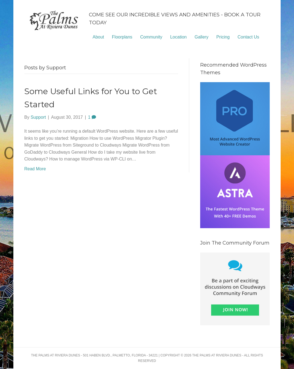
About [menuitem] (98, 37)
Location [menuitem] (178, 37)
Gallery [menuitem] (201, 37)
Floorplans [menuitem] (122, 37)
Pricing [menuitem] (223, 37)
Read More (35, 168)
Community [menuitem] (151, 37)
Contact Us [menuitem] (248, 37)
